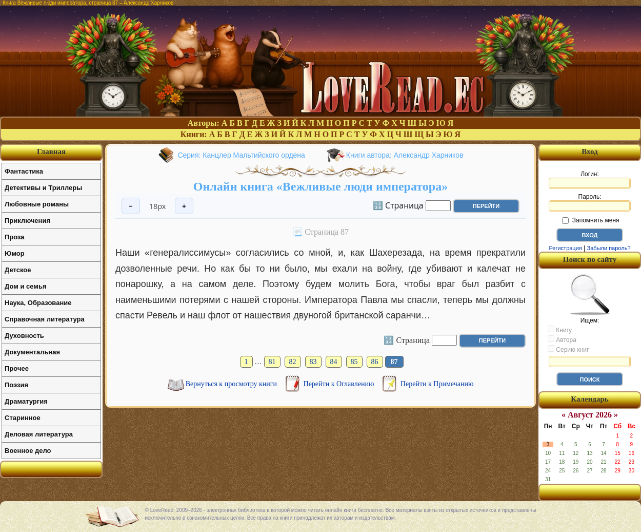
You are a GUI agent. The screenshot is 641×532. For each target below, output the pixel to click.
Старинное (23, 418)
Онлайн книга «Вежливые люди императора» (320, 186)
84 (333, 362)
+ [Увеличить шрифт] (184, 206)
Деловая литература (39, 434)
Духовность (24, 335)
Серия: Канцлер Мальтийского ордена (241, 155)
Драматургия (26, 401)
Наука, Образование (38, 303)
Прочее (17, 368)
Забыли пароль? (609, 248)
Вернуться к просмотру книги (232, 384)
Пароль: (590, 202)
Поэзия (16, 385)
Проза (15, 237)
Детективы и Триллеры (43, 188)
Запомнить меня (590, 220)
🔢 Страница (398, 205)
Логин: (590, 179)
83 (313, 362)
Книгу (560, 330)
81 (272, 362)
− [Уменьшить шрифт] (131, 206)
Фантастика (24, 171)
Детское (18, 270)
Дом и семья (26, 286)
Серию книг (568, 349)
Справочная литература (45, 319)
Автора (562, 339)
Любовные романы (37, 204)
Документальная (32, 352)
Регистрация (565, 248)
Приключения (27, 220)
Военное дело (28, 450)
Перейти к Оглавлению (340, 384)
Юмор (15, 253)
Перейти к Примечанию (436, 384)
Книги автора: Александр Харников (405, 155)
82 (292, 362)
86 (374, 362)
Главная (51, 151)
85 (354, 362)
